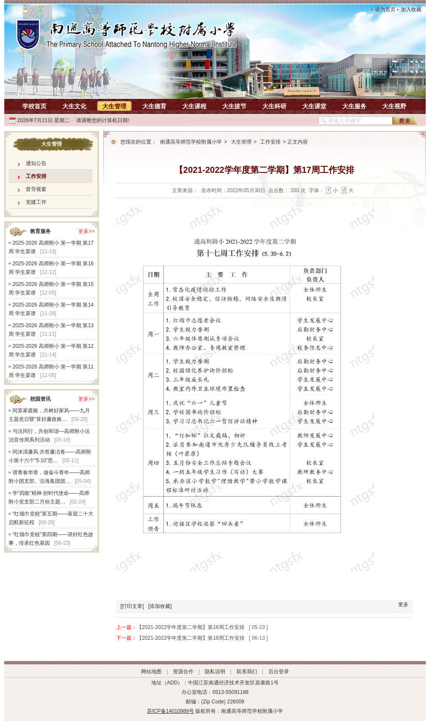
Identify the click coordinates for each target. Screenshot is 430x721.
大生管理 (114, 106)
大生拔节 (234, 106)
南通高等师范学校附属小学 (191, 142)
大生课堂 (314, 106)
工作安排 (36, 176)
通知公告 (36, 163)
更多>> (86, 231)
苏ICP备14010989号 (170, 711)
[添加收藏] (160, 606)
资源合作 (183, 672)
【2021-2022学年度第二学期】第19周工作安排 (191, 638)
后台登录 (278, 672)
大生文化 (74, 106)
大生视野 (394, 106)
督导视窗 (36, 189)
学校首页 (34, 106)
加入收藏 (411, 9)
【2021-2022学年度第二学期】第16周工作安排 (191, 627)
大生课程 (194, 106)
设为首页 (385, 9)
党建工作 (36, 202)
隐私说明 (215, 672)
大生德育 (154, 106)
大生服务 (354, 106)
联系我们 (246, 672)
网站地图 (151, 672)
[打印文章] (132, 606)
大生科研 (274, 106)
